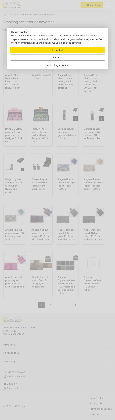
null (49, 65)
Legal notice (61, 65)
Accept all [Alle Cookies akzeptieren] (57, 50)
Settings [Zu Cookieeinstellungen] (57, 57)
